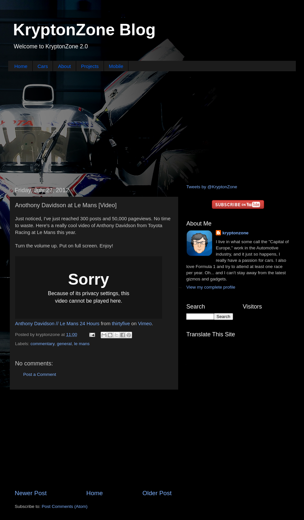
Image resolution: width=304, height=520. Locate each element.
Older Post (157, 493)
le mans (82, 343)
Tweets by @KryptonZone (211, 186)
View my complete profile (210, 287)
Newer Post (31, 493)
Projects (90, 66)
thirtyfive (121, 323)
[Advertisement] (152, 127)
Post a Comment (39, 374)
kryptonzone (235, 232)
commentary (42, 343)
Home (20, 66)
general (64, 343)
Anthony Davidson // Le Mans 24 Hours (57, 323)
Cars (43, 66)
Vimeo (145, 323)
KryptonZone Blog (84, 30)
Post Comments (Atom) (65, 506)
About (64, 66)
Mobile (116, 66)
